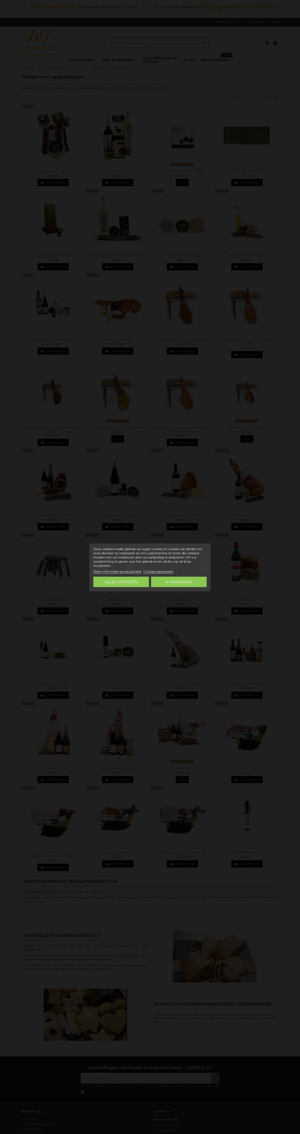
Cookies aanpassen (158, 571)
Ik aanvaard (178, 582)
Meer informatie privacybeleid (117, 571)
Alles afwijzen (121, 582)
